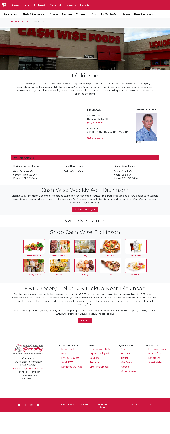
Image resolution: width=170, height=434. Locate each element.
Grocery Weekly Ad (100, 349)
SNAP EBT (85, 321)
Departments (10, 14)
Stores (124, 349)
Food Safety (154, 353)
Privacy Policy (67, 404)
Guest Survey (128, 371)
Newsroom (154, 358)
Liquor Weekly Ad (99, 353)
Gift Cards (126, 362)
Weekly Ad (55, 5)
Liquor (26, 5)
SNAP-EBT (67, 362)
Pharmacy (67, 14)
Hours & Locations (143, 14)
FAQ (63, 353)
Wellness (81, 14)
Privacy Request (70, 358)
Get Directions (95, 138)
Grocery (15, 5)
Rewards (84, 5)
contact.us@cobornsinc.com (28, 368)
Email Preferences (99, 367)
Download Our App (71, 367)
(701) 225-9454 (95, 122)
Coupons (71, 5)
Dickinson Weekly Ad (85, 209)
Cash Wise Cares (157, 349)
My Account (67, 349)
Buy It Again (40, 5)
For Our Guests (109, 14)
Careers (126, 14)
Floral (94, 14)
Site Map (85, 404)
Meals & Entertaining (33, 14)
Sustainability (155, 362)
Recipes (54, 14)
